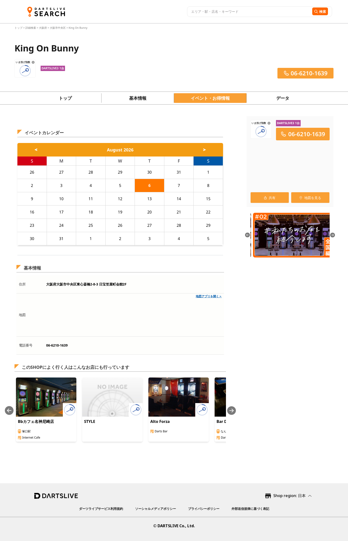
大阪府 (43, 27)
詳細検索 (31, 27)
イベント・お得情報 (210, 98)
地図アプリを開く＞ (209, 296)
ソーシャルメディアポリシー (155, 508)
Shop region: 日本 (289, 495)
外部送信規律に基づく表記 (250, 508)
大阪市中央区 (58, 27)
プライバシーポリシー (203, 508)
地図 (22, 315)
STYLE (89, 421)
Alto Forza (160, 421)
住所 (22, 284)
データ (282, 98)
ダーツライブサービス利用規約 (101, 508)
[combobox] (249, 11)
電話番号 (25, 345)
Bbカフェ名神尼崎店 (36, 421)
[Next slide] (231, 410)
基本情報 (137, 98)
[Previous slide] (9, 410)
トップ (18, 27)
